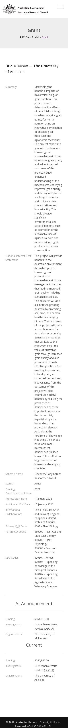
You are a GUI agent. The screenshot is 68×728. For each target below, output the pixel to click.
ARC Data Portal (29, 37)
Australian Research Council (32, 722)
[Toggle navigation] (60, 7)
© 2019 (10, 722)
